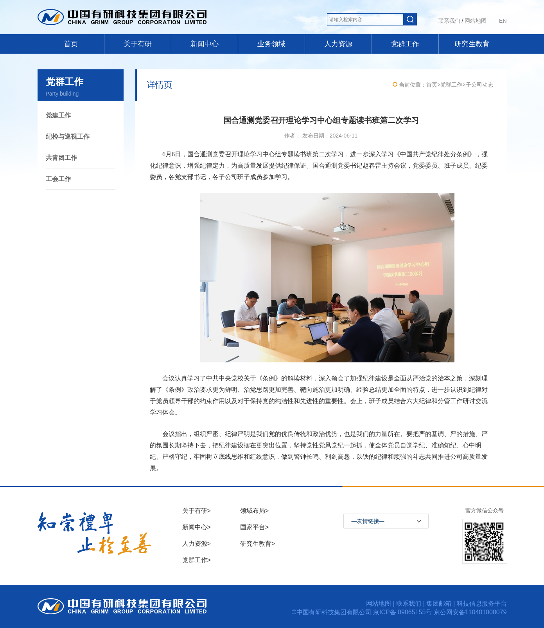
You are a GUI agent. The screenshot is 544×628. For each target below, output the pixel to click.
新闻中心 (204, 44)
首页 (71, 44)
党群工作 (405, 44)
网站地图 (476, 21)
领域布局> (254, 510)
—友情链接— (368, 521)
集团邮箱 (438, 603)
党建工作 (58, 115)
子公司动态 (479, 84)
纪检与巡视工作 (68, 136)
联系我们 (449, 21)
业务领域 (271, 44)
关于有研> (196, 510)
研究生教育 (472, 44)
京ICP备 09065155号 (403, 612)
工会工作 (58, 179)
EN (502, 21)
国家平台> (254, 527)
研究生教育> (257, 543)
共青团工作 (61, 157)
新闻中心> (196, 527)
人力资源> (196, 543)
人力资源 (338, 44)
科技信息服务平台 (482, 603)
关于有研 (138, 44)
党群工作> (196, 560)
